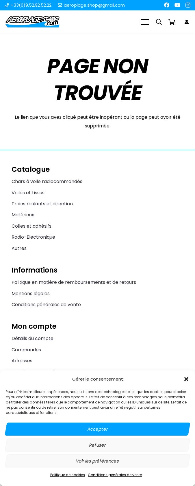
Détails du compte (32, 338)
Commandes (26, 349)
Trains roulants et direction (42, 203)
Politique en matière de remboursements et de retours (74, 282)
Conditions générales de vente (115, 474)
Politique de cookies (67, 474)
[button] (186, 379)
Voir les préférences (97, 461)
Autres (19, 248)
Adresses (22, 360)
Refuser (97, 445)
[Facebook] (166, 5)
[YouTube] (177, 5)
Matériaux (23, 214)
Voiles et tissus (28, 192)
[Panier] (171, 22)
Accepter (97, 429)
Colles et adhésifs (31, 226)
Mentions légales (31, 293)
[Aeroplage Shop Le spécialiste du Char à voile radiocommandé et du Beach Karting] (32, 22)
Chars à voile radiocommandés (47, 181)
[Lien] (187, 22)
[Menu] (145, 22)
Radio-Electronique (33, 237)
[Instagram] (187, 5)
